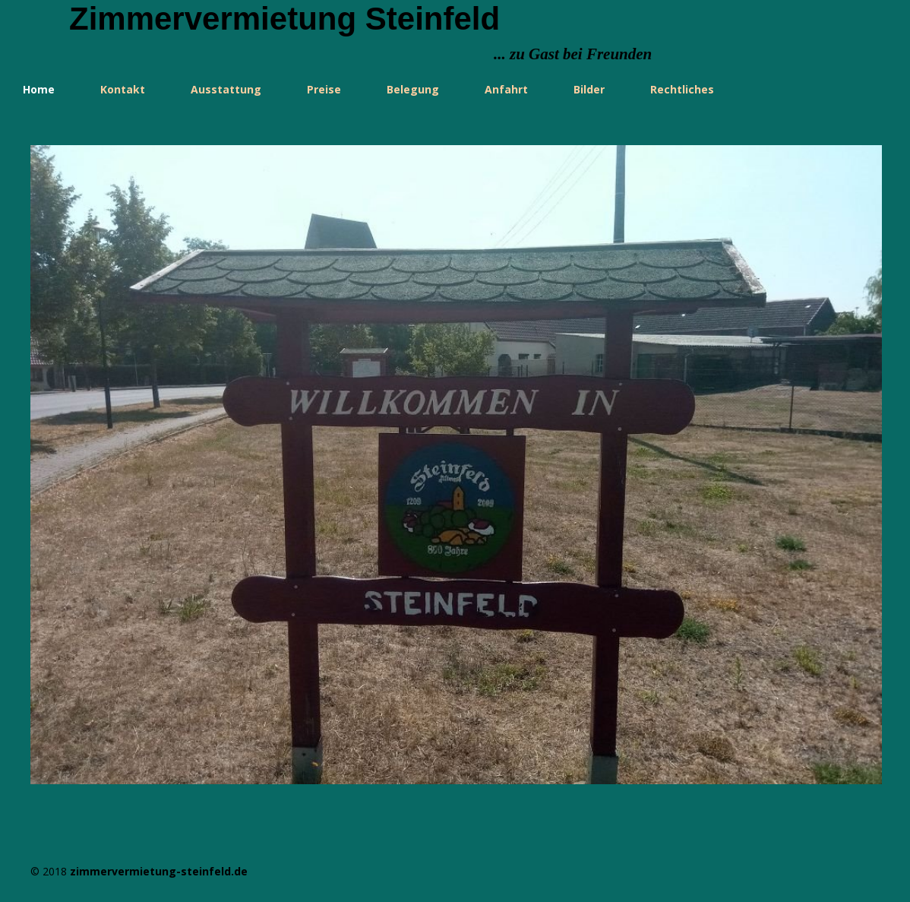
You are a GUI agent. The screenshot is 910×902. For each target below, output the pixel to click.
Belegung (413, 89)
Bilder (589, 89)
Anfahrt (506, 89)
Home (39, 89)
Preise (324, 89)
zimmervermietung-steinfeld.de (159, 871)
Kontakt (122, 89)
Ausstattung (226, 89)
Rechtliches (682, 89)
